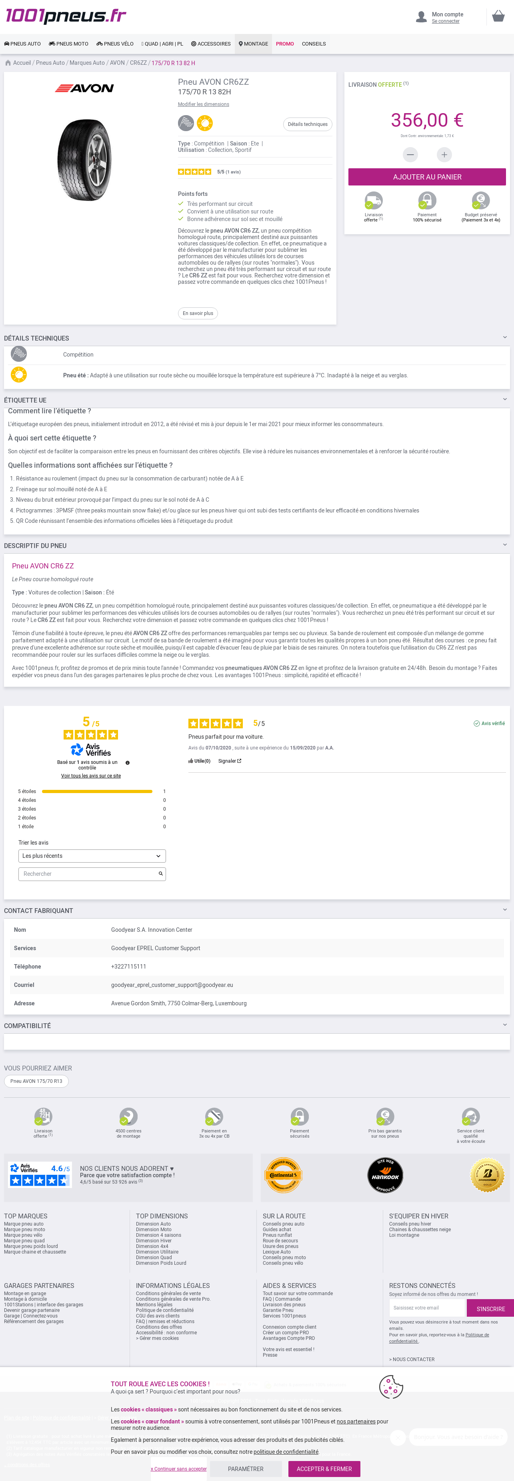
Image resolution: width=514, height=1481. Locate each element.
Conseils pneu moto (284, 1257)
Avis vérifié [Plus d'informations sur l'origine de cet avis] (493, 723)
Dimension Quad (154, 1257)
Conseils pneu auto (283, 1224)
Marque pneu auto (24, 1224)
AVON (117, 63)
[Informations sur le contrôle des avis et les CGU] (127, 762)
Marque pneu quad (24, 1241)
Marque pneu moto (24, 1229)
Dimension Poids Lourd (161, 1263)
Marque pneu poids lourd (31, 1246)
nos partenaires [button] (356, 1421)
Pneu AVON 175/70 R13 (36, 1081)
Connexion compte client (289, 1327)
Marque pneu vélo (23, 1235)
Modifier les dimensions (203, 104)
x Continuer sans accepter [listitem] (179, 1469)
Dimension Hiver (154, 1241)
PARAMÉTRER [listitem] (246, 1469)
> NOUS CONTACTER (411, 1359)
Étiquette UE (25, 400)
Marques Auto (87, 63)
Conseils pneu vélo (283, 1263)
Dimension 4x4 (152, 1246)
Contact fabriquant (38, 911)
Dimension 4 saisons (158, 1235)
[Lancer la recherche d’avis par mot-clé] (161, 874)
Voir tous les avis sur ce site (91, 776)
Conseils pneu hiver (410, 1224)
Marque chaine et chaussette (35, 1252)
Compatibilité (27, 1026)
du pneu (35, 546)
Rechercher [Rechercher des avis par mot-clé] (88, 874)
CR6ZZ (138, 63)
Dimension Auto (153, 1224)
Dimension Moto (154, 1229)
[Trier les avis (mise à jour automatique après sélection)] (92, 856)
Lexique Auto (277, 1252)
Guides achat (277, 1229)
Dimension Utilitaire (157, 1252)
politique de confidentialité (286, 1452)
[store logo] (66, 17)
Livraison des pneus (284, 1305)
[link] (22, 44)
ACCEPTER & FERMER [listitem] (324, 1469)
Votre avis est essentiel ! (288, 1349)
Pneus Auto (50, 63)
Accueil (22, 63)
